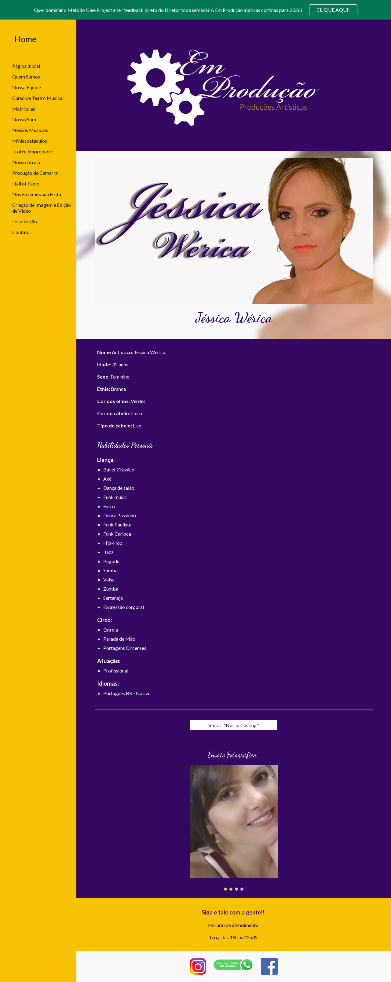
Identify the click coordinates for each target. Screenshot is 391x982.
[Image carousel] (234, 828)
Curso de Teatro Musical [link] (38, 98)
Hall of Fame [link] (25, 183)
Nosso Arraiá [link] (26, 162)
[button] (383, 28)
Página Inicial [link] (26, 66)
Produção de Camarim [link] (35, 173)
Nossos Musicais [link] (30, 130)
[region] (195, 10)
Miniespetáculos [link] (29, 141)
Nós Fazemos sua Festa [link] (36, 194)
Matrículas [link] (23, 109)
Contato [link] (21, 232)
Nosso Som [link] (24, 119)
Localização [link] (24, 221)
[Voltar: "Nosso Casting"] (233, 725)
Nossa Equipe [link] (26, 87)
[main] (234, 318)
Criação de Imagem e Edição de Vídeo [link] (41, 208)
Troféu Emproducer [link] (32, 151)
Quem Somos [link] (26, 76)
